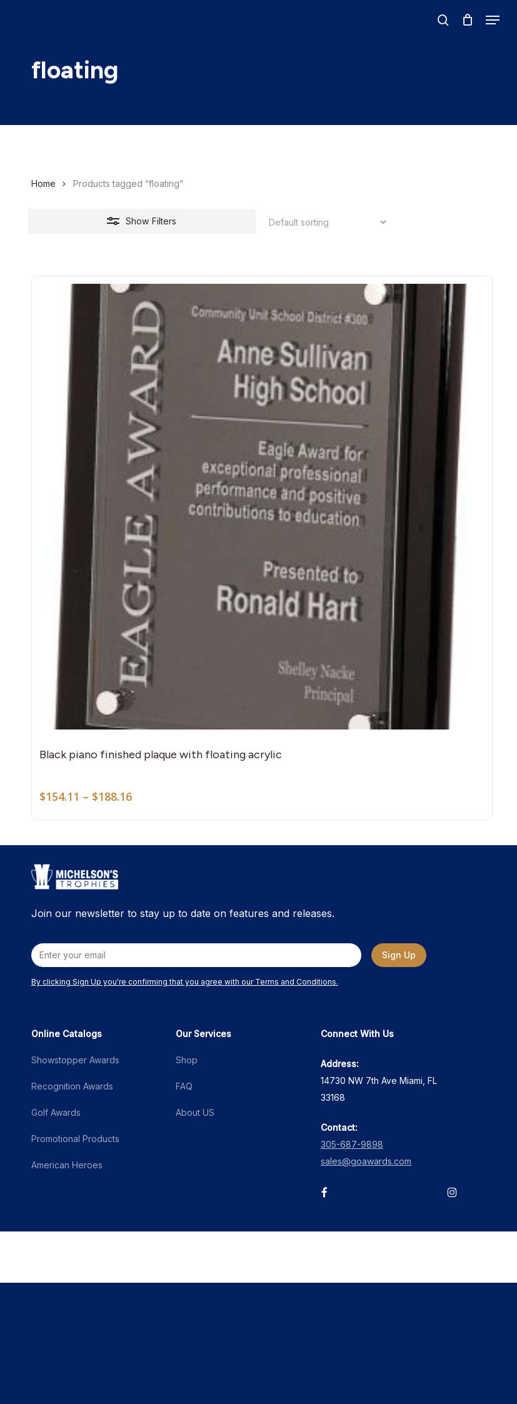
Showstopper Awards (75, 1060)
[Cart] (467, 20)
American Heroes (67, 1165)
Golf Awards (56, 1112)
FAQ (184, 1086)
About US (195, 1112)
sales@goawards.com (366, 1161)
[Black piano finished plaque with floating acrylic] (262, 507)
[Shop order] (324, 222)
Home (43, 183)
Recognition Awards (72, 1086)
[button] (492, 20)
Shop (187, 1060)
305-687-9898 (352, 1144)
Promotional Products (75, 1138)
